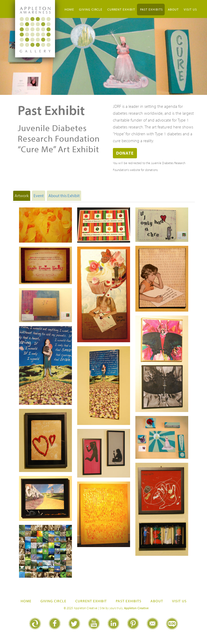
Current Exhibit (121, 9)
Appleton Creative (136, 608)
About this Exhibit (64, 195)
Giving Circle (90, 9)
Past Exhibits (151, 9)
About (173, 9)
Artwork (22, 195)
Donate (125, 153)
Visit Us (190, 9)
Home (69, 9)
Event (39, 195)
